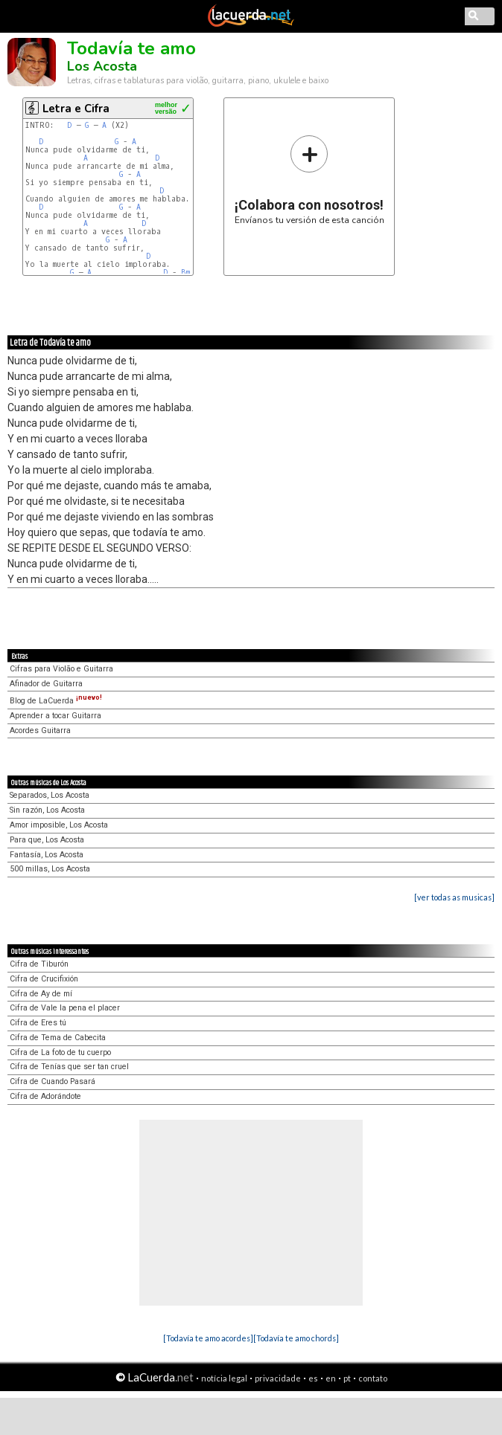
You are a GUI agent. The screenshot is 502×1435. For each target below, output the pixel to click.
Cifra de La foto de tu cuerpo (60, 1052)
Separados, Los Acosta (49, 795)
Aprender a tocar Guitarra (55, 715)
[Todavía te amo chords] (296, 1338)
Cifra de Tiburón (39, 964)
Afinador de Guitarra (46, 684)
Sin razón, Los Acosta (47, 810)
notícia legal (224, 1378)
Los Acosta (102, 66)
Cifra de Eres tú (38, 1023)
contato (372, 1378)
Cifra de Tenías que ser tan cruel (69, 1066)
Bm (185, 272)
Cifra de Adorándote (45, 1096)
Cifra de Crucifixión (44, 979)
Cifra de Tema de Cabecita (58, 1037)
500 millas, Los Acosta (50, 869)
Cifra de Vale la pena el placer (65, 1008)
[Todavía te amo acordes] (208, 1338)
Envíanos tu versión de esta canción (309, 179)
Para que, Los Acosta (47, 840)
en (330, 1378)
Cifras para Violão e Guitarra (61, 669)
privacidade (278, 1378)
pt (347, 1378)
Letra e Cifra (75, 108)
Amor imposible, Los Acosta (59, 825)
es (313, 1378)
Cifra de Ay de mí (41, 994)
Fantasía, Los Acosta (46, 855)
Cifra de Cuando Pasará (52, 1081)
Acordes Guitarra (40, 730)
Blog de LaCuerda (56, 701)
